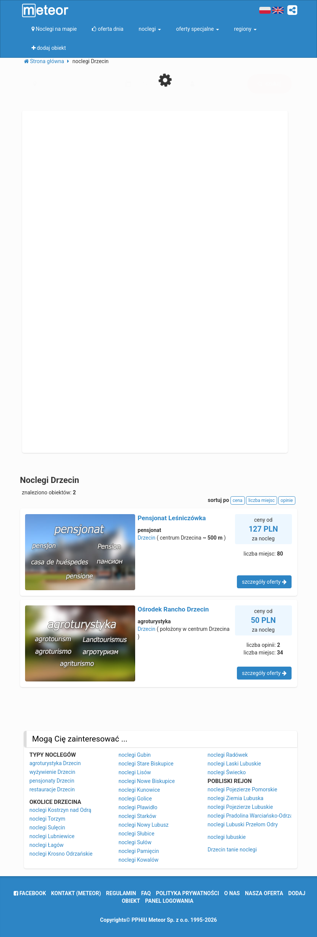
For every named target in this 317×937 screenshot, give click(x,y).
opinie (287, 500)
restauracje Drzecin (52, 789)
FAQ (146, 893)
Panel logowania (169, 901)
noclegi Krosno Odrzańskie (61, 854)
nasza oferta (264, 893)
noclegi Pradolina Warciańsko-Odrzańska (256, 816)
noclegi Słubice (136, 834)
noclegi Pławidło (137, 807)
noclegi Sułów (134, 842)
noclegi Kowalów (138, 860)
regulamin (121, 893)
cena (238, 500)
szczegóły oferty (264, 582)
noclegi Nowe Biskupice (146, 781)
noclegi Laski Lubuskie (234, 764)
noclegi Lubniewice (52, 836)
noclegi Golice (135, 799)
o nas (232, 893)
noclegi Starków (137, 816)
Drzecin (147, 538)
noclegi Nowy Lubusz (143, 825)
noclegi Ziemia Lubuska (235, 798)
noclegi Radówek (228, 755)
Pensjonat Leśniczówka (172, 518)
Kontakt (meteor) (76, 893)
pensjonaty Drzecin (52, 781)
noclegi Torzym (48, 819)
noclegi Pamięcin (138, 851)
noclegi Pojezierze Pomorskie (242, 789)
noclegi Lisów (134, 772)
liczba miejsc (261, 500)
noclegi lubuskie (227, 837)
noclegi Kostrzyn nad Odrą (60, 810)
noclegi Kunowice (139, 790)
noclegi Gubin (134, 755)
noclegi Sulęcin (47, 827)
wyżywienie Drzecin (53, 772)
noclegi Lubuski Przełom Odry (243, 824)
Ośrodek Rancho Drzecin (173, 609)
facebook (30, 893)
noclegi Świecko (227, 772)
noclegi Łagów (47, 845)
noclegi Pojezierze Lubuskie (240, 807)
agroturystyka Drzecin (55, 763)
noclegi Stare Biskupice (145, 764)
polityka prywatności (187, 893)
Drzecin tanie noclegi (232, 849)
